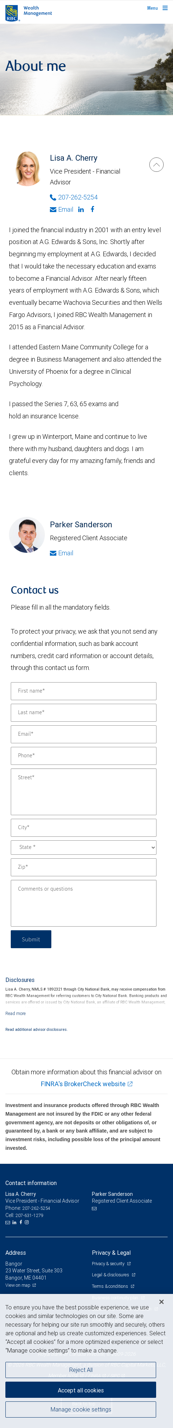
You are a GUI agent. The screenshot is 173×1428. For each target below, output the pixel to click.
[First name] (83, 691)
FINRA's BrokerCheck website (83, 1084)
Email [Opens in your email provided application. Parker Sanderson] (61, 553)
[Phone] (83, 756)
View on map (18, 1285)
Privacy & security (108, 1264)
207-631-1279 (29, 1215)
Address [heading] (15, 1252)
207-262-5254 (36, 1208)
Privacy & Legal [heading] (111, 1252)
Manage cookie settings (81, 1409)
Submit (31, 939)
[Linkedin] (81, 209)
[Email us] (8, 1222)
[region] (86, 1361)
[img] (86, 69)
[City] (83, 828)
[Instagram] (28, 1222)
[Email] (83, 734)
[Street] (83, 791)
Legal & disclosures (111, 1275)
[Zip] (83, 867)
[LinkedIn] (15, 1222)
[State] (83, 847)
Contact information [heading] (31, 1182)
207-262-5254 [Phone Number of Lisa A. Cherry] (74, 197)
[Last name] (83, 713)
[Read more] (15, 1013)
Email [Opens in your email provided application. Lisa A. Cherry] (61, 209)
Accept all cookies (81, 1390)
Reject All (81, 1369)
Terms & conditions (110, 1286)
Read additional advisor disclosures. (36, 1029)
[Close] (161, 1302)
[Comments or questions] (83, 903)
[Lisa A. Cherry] (156, 164)
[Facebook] (93, 209)
